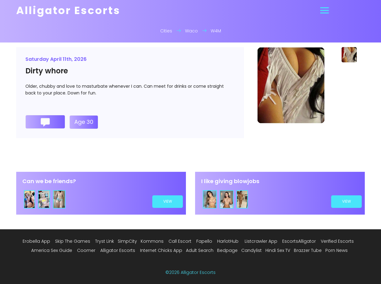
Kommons (152, 241)
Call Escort (179, 241)
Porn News (336, 250)
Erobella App (36, 241)
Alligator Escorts (117, 250)
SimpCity (127, 241)
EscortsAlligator (299, 241)
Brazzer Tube (308, 250)
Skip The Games (72, 241)
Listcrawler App (261, 241)
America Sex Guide (51, 250)
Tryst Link (104, 241)
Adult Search (199, 250)
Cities (166, 31)
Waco (191, 31)
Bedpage (227, 250)
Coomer (86, 250)
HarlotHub (228, 241)
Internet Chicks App (161, 250)
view (167, 201)
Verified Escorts (337, 241)
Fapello (204, 241)
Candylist (251, 250)
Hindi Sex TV (277, 250)
